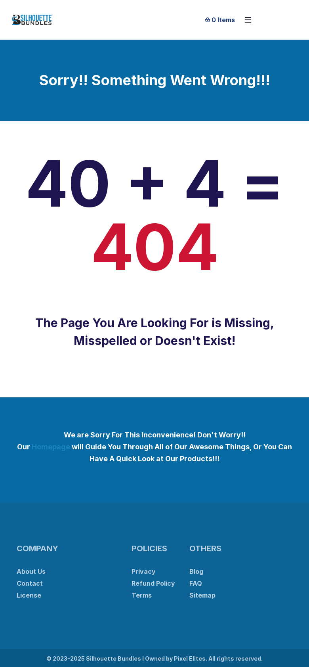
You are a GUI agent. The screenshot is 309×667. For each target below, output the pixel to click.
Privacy (144, 571)
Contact (30, 583)
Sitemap (202, 595)
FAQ (195, 583)
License (29, 595)
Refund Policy (153, 583)
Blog (196, 571)
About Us (31, 571)
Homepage (51, 447)
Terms (142, 595)
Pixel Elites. (190, 658)
